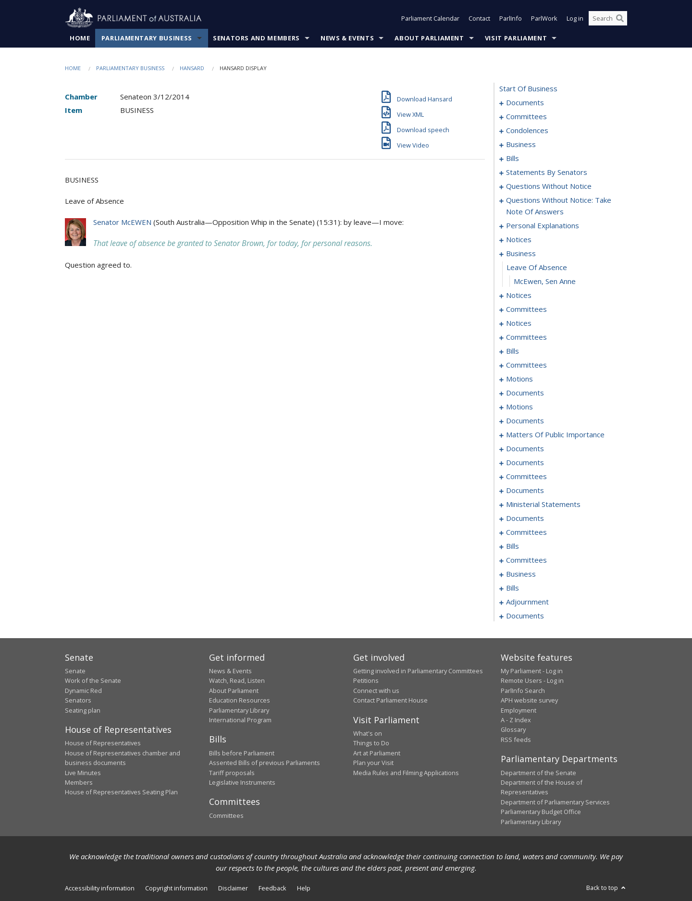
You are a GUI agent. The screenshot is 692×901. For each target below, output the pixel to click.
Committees (226, 815)
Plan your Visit (373, 762)
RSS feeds (516, 739)
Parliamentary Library (239, 710)
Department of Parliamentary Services (555, 802)
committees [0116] (526, 365)
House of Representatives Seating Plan (121, 792)
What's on (367, 733)
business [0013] (521, 144)
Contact (479, 18)
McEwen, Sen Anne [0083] (545, 281)
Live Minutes (83, 772)
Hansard (192, 68)
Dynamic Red (83, 690)
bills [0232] (512, 587)
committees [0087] (526, 309)
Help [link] (303, 888)
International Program (240, 720)
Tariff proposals (232, 772)
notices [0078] (518, 239)
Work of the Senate (93, 680)
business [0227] (521, 574)
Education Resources (239, 700)
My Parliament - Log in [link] (532, 670)
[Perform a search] (620, 18)
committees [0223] (526, 560)
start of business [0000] (528, 88)
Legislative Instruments (242, 782)
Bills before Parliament (241, 753)
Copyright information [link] (176, 888)
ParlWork (544, 18)
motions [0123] (519, 378)
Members (79, 782)
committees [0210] (526, 532)
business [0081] (521, 253)
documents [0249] (525, 615)
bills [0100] (512, 351)
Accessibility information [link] (100, 888)
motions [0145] (519, 406)
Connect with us (376, 690)
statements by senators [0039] (546, 172)
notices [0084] (518, 295)
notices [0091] (518, 323)
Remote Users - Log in (532, 680)
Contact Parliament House (390, 700)
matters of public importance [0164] (555, 434)
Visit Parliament (516, 38)
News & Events (347, 38)
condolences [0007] (527, 130)
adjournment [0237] (527, 601)
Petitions (366, 680)
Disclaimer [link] (233, 888)
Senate (75, 670)
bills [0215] (512, 546)
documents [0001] (525, 102)
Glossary (513, 729)
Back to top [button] (606, 887)
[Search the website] (608, 18)
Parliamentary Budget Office (541, 811)
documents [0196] (525, 490)
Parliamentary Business (146, 38)
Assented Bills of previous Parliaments (264, 762)
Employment (518, 710)
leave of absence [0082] (537, 267)
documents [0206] (525, 518)
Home (80, 38)
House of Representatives (103, 743)
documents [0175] (525, 448)
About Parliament (429, 38)
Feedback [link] (272, 888)
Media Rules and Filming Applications (406, 772)
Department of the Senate (538, 772)
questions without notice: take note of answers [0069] (558, 205)
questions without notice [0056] (549, 186)
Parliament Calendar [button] (430, 18)
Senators (78, 700)
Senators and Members (256, 38)
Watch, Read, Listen (237, 680)
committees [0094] (526, 337)
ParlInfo (510, 18)
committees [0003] (526, 116)
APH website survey (529, 700)
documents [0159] (525, 420)
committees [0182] (526, 476)
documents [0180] (525, 462)
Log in (575, 18)
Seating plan (82, 710)
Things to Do (371, 743)
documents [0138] (525, 392)
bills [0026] (512, 158)
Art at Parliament (376, 753)
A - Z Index (516, 720)
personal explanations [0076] (542, 225)
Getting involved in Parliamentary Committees (418, 670)
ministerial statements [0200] (543, 504)
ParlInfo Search (523, 690)
